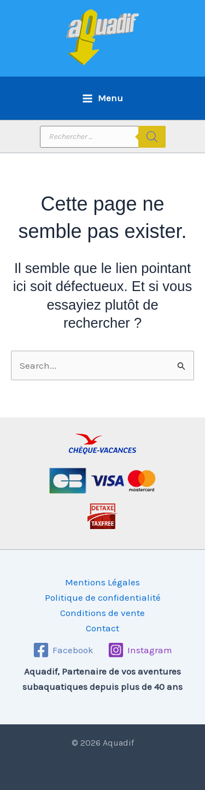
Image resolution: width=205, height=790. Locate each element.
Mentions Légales (102, 582)
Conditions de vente (102, 612)
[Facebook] (63, 650)
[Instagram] (140, 650)
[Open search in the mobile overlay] (103, 137)
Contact (102, 628)
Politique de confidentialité (103, 597)
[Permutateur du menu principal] (102, 98)
